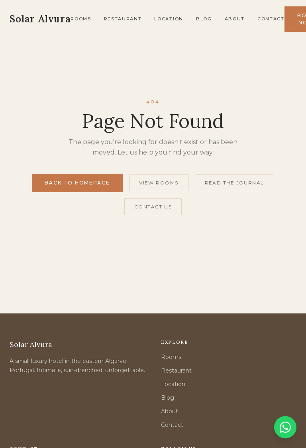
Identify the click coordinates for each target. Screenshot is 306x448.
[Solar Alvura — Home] (40, 19)
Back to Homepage (77, 183)
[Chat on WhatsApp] (285, 427)
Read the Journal (234, 183)
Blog (204, 19)
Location (168, 19)
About (235, 19)
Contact (270, 19)
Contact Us (153, 207)
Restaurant (123, 19)
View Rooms (158, 183)
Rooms (81, 19)
